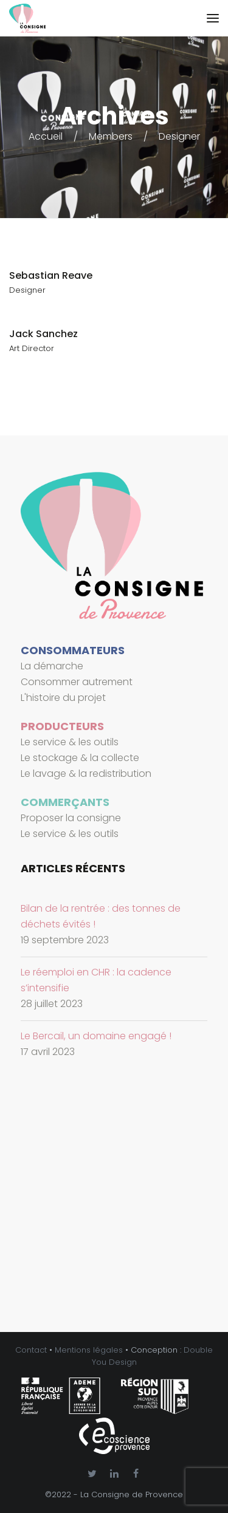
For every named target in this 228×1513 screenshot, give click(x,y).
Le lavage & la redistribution (86, 773)
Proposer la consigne (71, 818)
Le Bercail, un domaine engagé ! (96, 1036)
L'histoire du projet (63, 698)
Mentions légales (89, 1350)
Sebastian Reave (50, 275)
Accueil (46, 136)
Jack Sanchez (43, 334)
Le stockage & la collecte (80, 758)
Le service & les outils (70, 742)
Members (111, 136)
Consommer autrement (77, 682)
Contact (31, 1350)
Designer (179, 136)
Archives (114, 116)
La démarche (52, 666)
